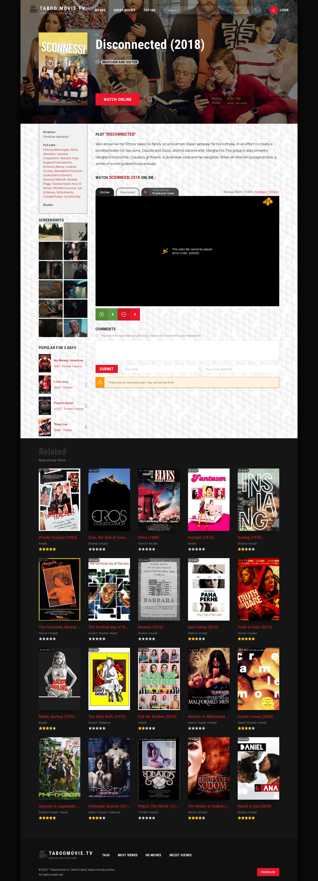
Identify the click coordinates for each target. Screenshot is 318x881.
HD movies (153, 855)
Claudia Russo (52, 196)
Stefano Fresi (69, 158)
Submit (107, 368)
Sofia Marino (65, 192)
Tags (106, 855)
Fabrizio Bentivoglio (56, 149)
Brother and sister (120, 62)
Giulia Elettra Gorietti (57, 175)
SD (112, 55)
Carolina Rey (72, 196)
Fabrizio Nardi (61, 184)
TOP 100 (149, 10)
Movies (100, 10)
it (100, 55)
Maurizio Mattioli (54, 179)
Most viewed (128, 855)
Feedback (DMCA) (267, 192)
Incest (104, 35)
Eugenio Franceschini (57, 162)
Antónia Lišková (53, 167)
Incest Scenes (181, 855)
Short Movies (124, 10)
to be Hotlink (164, 192)
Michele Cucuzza (64, 188)
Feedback (268, 872)
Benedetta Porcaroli (68, 171)
